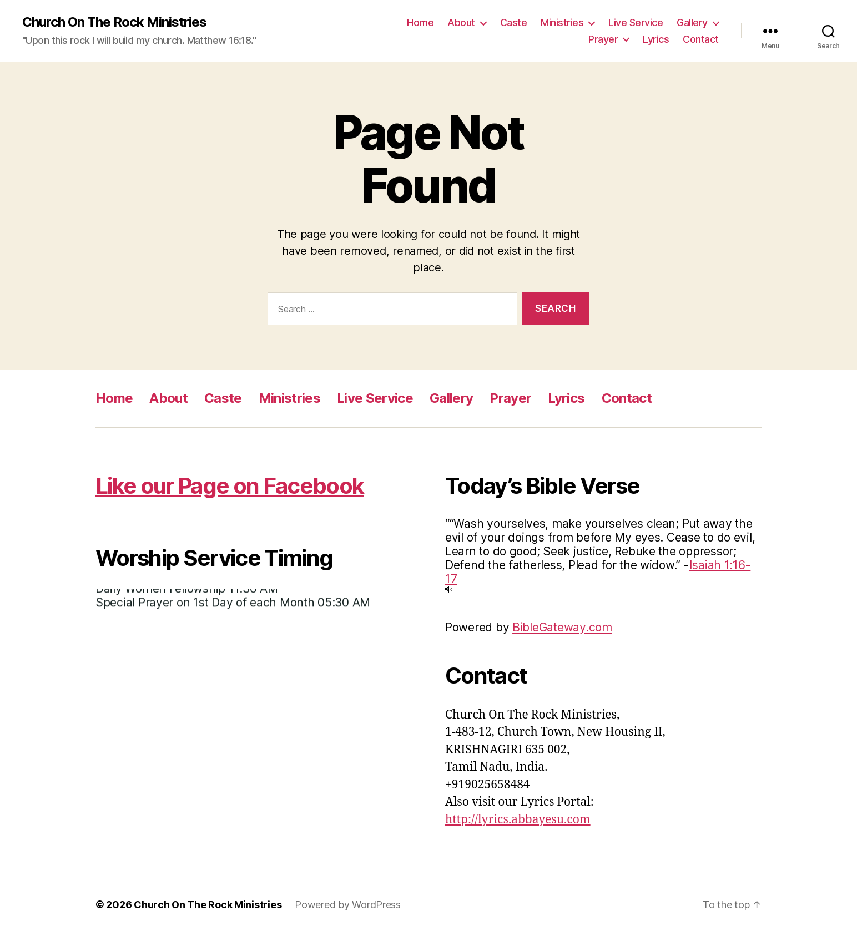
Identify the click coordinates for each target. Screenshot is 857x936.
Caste (513, 22)
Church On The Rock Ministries (114, 22)
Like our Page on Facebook (229, 485)
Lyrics (656, 39)
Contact (701, 39)
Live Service (635, 22)
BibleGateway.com (562, 627)
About (461, 22)
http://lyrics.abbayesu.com (518, 819)
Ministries (562, 22)
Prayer (603, 39)
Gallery (692, 22)
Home (420, 22)
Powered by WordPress (348, 904)
